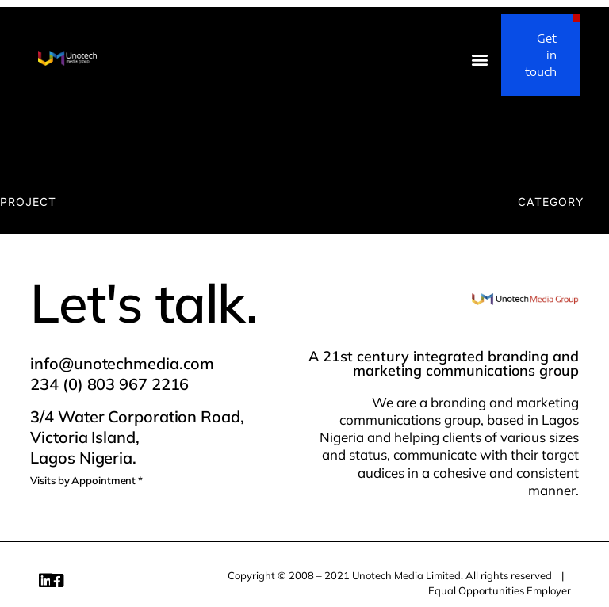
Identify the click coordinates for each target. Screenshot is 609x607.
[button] (480, 59)
